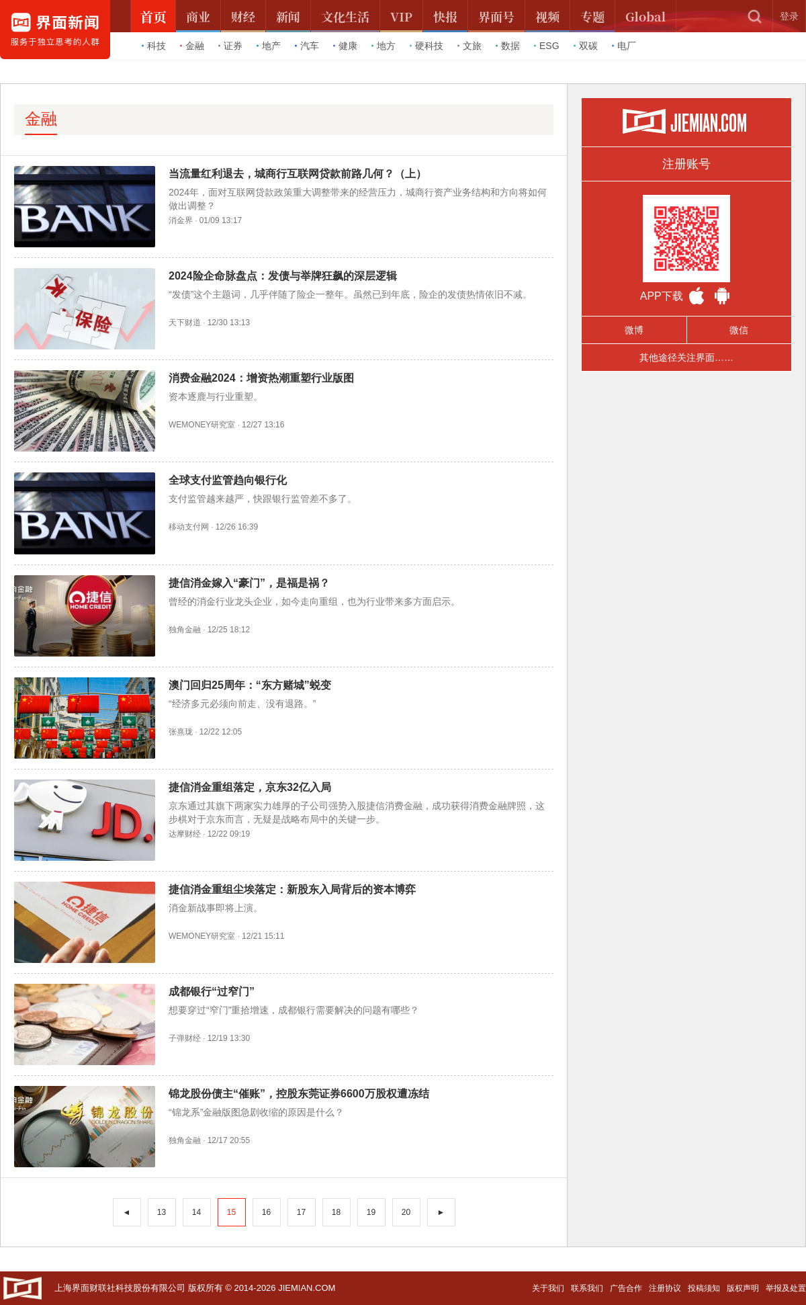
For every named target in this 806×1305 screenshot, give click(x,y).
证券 (230, 45)
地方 (383, 45)
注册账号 (686, 164)
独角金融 (185, 629)
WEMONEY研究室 (202, 424)
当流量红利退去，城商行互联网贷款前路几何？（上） (298, 173)
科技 (154, 45)
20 (406, 1212)
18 (336, 1212)
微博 (634, 330)
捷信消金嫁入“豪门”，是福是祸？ (249, 583)
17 (301, 1212)
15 (231, 1212)
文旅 (469, 45)
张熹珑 (181, 731)
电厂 (624, 45)
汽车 (307, 45)
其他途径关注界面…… (686, 357)
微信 (738, 330)
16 (266, 1212)
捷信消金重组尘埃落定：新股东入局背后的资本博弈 (292, 889)
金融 (192, 45)
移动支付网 (189, 527)
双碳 (586, 45)
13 (161, 1212)
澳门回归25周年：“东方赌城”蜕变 (250, 685)
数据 (508, 45)
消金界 (181, 220)
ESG (546, 45)
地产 (269, 45)
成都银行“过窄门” (212, 991)
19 (371, 1212)
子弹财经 (185, 1038)
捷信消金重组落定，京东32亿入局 (250, 787)
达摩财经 (185, 834)
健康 (345, 45)
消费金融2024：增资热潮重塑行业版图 (261, 378)
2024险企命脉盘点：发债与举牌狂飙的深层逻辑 (283, 276)
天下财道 (185, 322)
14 (196, 1212)
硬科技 (426, 45)
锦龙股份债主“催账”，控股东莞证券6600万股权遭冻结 (299, 1093)
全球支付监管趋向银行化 (228, 480)
